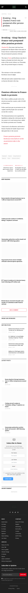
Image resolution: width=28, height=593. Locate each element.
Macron (4, 158)
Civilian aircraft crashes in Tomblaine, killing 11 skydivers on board (12, 219)
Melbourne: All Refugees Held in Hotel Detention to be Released (16, 352)
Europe (9, 14)
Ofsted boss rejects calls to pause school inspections (8, 169)
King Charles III (16, 156)
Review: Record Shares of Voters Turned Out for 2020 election (16, 329)
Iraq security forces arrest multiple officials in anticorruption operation (11, 260)
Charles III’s (5, 47)
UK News (19, 31)
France (15, 31)
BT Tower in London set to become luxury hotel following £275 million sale (13, 281)
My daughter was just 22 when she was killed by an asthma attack (20, 169)
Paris (9, 58)
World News (24, 31)
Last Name (14, 459)
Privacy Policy (4, 580)
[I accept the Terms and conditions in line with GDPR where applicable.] (3, 472)
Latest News (4, 14)
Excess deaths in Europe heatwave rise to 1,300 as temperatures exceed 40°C (13, 199)
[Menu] (2, 7)
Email (13, 466)
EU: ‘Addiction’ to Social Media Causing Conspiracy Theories (16, 337)
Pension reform (15, 158)
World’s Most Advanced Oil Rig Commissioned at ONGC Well (16, 344)
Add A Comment (14, 310)
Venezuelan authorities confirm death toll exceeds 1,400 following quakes (13, 240)
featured (4, 156)
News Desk (5, 29)
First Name (14, 453)
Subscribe (8, 479)
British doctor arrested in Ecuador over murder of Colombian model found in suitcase (12, 302)
